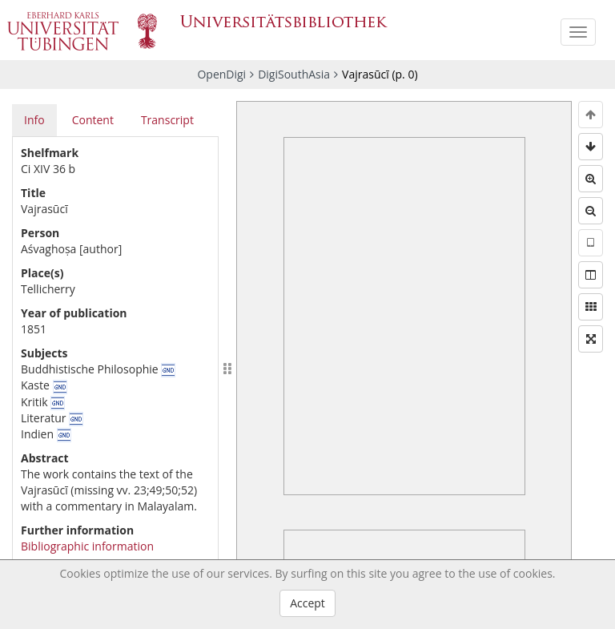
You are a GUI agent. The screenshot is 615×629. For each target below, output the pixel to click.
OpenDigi (221, 74)
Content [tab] (93, 119)
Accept (307, 603)
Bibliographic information (87, 546)
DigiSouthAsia (294, 74)
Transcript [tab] (167, 119)
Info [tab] (34, 119)
